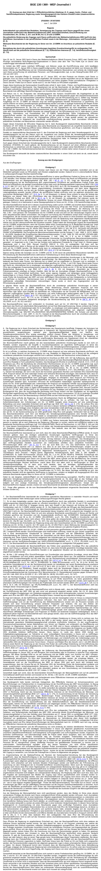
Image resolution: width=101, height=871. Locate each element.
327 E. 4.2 (57, 560)
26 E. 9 (51, 250)
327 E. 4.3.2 (81, 759)
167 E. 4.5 (69, 404)
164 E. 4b (23, 648)
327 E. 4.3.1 (39, 708)
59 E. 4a (41, 198)
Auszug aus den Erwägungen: (50, 160)
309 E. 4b (29, 295)
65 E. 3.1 (59, 180)
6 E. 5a (37, 194)
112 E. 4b (26, 566)
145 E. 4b (49, 269)
